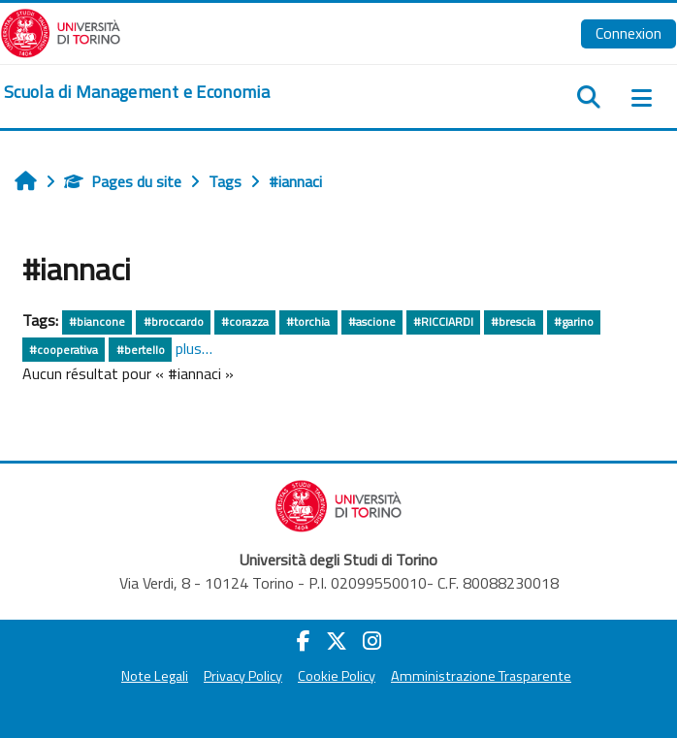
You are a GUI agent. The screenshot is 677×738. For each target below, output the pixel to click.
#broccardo (174, 321)
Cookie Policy (336, 676)
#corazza (245, 321)
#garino (574, 321)
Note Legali (154, 676)
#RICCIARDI (443, 321)
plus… (194, 348)
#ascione (372, 321)
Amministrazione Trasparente (481, 676)
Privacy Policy (243, 676)
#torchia (308, 321)
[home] (137, 92)
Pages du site (122, 181)
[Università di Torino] (60, 31)
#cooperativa (63, 349)
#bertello (140, 349)
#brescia (513, 321)
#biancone (97, 321)
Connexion (628, 33)
